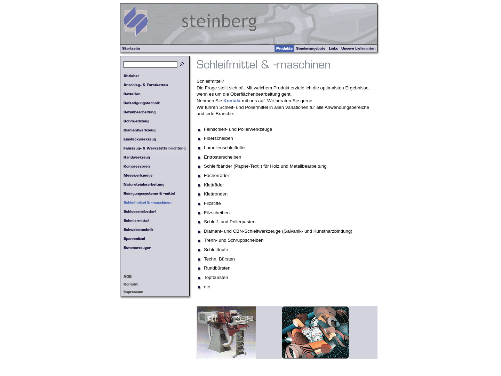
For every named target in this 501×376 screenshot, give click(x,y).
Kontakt (232, 100)
